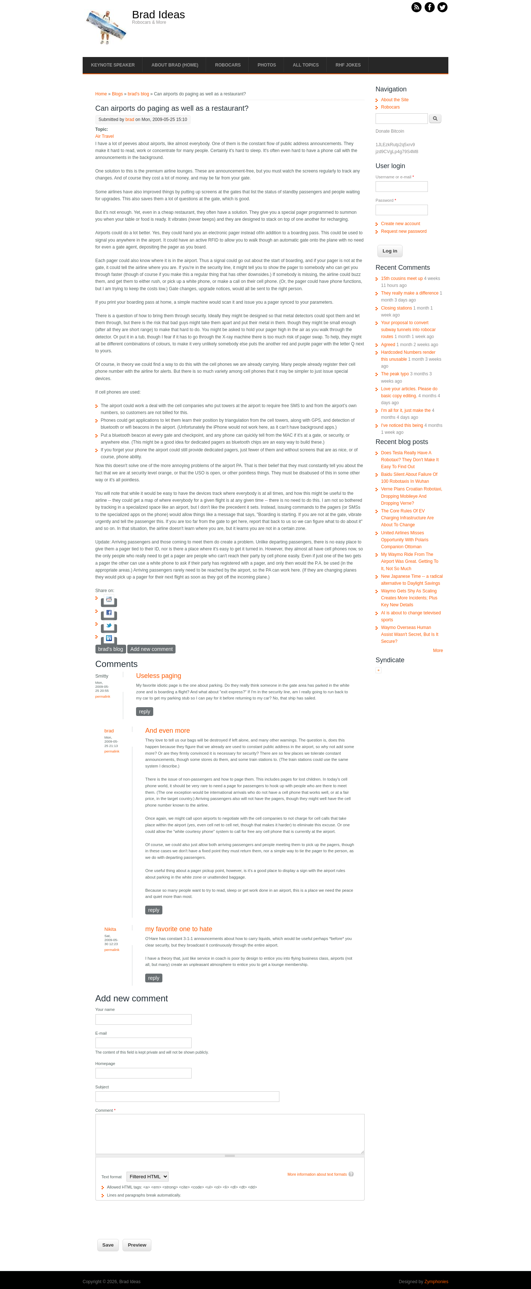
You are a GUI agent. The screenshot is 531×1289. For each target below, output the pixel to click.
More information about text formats (317, 1174)
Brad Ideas (158, 14)
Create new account (400, 223)
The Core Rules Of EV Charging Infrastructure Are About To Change (407, 517)
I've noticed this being (402, 425)
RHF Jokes (348, 65)
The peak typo (395, 373)
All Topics (306, 65)
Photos (266, 65)
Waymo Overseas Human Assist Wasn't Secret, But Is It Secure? (409, 634)
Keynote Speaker (113, 65)
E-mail (101, 1033)
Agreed (388, 344)
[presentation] (151, 1215)
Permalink (102, 696)
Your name (105, 1009)
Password (386, 200)
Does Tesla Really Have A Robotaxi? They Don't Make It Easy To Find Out (409, 459)
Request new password (404, 231)
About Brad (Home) (174, 65)
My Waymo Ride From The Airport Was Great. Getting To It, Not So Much (409, 561)
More (438, 650)
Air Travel (104, 136)
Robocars (228, 65)
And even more (167, 730)
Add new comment (151, 649)
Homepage (105, 1063)
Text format (112, 1177)
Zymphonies (436, 1281)
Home (101, 93)
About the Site (394, 99)
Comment (105, 1110)
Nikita (110, 929)
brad (129, 119)
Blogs (117, 93)
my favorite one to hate (178, 929)
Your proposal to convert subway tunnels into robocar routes (408, 329)
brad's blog (138, 93)
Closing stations (396, 308)
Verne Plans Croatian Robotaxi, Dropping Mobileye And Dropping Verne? (411, 495)
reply (144, 711)
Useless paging (158, 675)
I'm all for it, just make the (406, 410)
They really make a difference (409, 293)
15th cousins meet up (402, 278)
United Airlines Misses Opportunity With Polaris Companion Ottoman (404, 539)
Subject (102, 1087)
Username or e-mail (395, 177)
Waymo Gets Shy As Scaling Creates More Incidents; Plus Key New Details (409, 597)
